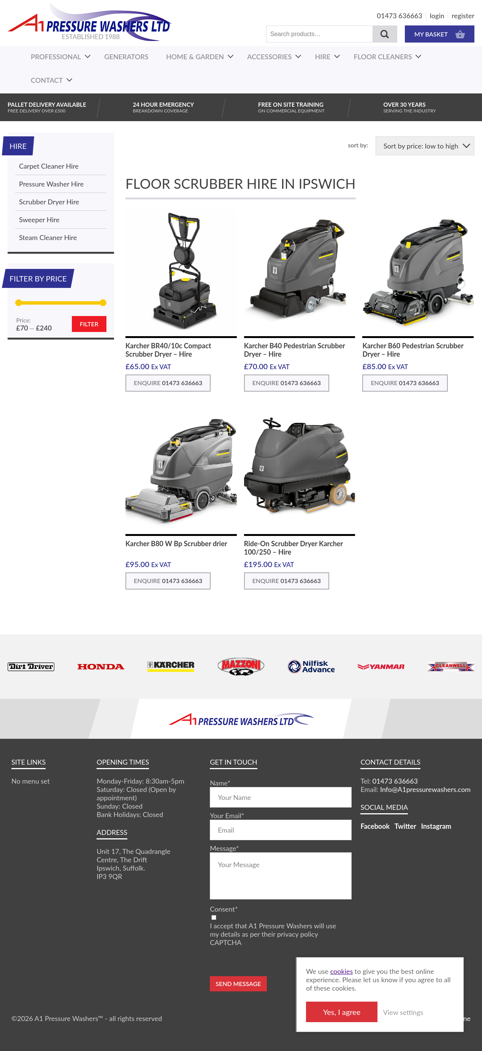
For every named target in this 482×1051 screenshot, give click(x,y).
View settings (417, 1012)
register (463, 15)
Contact (47, 80)
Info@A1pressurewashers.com (425, 789)
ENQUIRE (168, 382)
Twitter (405, 826)
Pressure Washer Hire (51, 184)
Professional (56, 56)
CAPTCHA (225, 942)
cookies (355, 971)
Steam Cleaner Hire (48, 237)
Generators (126, 56)
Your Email (227, 815)
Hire (323, 56)
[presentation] (267, 961)
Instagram (436, 826)
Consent (224, 909)
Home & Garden (195, 56)
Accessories (269, 56)
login (437, 15)
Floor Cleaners (383, 56)
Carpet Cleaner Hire (49, 166)
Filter (89, 323)
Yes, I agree (355, 1011)
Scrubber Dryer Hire (49, 202)
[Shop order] (425, 145)
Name (220, 783)
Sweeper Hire (39, 219)
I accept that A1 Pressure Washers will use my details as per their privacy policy (273, 929)
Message (224, 848)
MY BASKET (439, 34)
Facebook (375, 826)
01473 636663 (399, 15)
